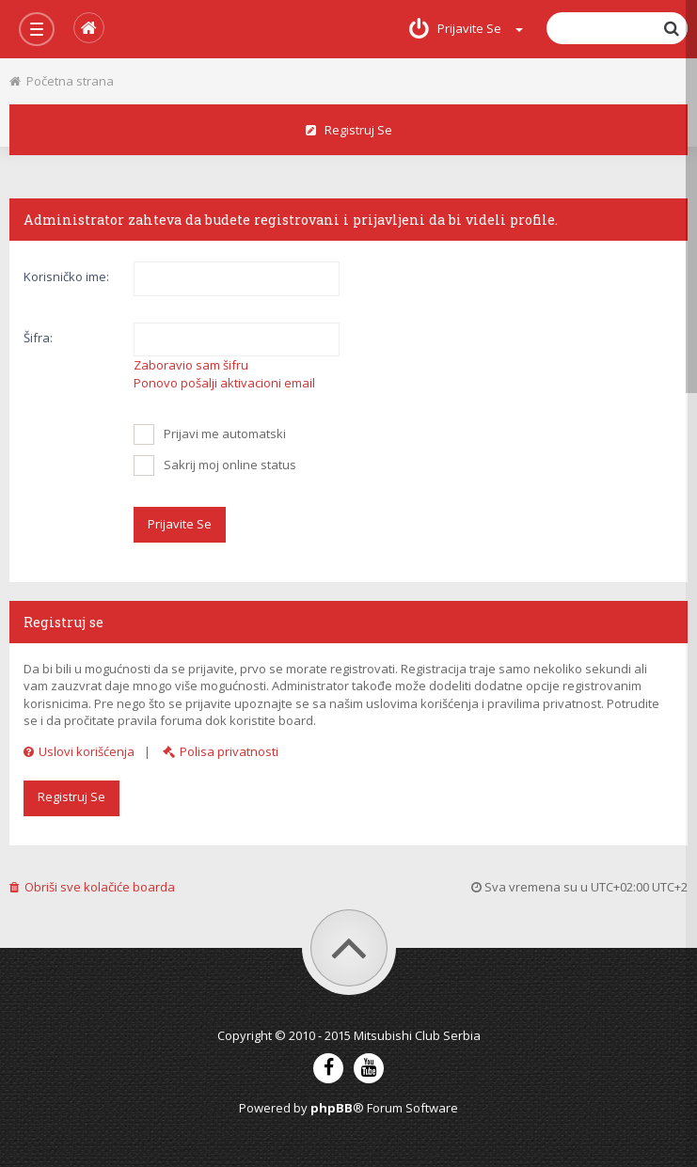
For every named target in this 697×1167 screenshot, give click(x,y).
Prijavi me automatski (210, 434)
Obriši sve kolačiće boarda (92, 886)
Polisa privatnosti (220, 751)
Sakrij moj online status (215, 465)
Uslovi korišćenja (79, 751)
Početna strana (61, 80)
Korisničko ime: (66, 276)
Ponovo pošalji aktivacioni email (224, 382)
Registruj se (349, 129)
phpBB (331, 1107)
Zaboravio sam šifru (191, 364)
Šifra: (38, 337)
